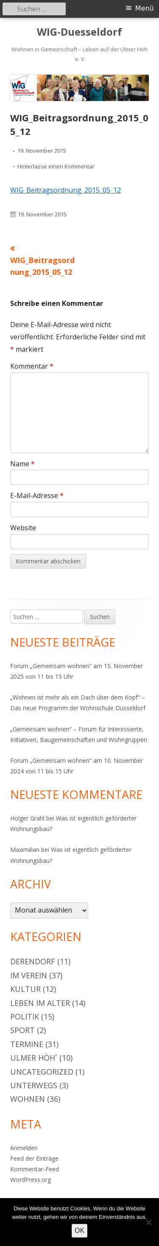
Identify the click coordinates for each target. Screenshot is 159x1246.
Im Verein (28, 975)
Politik (24, 1016)
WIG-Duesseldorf (79, 32)
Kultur (25, 989)
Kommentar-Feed (34, 1169)
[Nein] (148, 1222)
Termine (26, 1044)
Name (22, 463)
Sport (22, 1030)
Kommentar (31, 366)
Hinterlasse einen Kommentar (56, 166)
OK (79, 1230)
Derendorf (32, 961)
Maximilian (24, 850)
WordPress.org (30, 1180)
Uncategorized (41, 1072)
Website (23, 527)
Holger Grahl (27, 818)
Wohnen (27, 1099)
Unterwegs (33, 1085)
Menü (144, 8)
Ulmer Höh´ (33, 1058)
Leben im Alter (40, 1003)
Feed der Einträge (34, 1158)
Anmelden (24, 1148)
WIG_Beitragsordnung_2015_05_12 (65, 190)
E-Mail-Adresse (37, 495)
